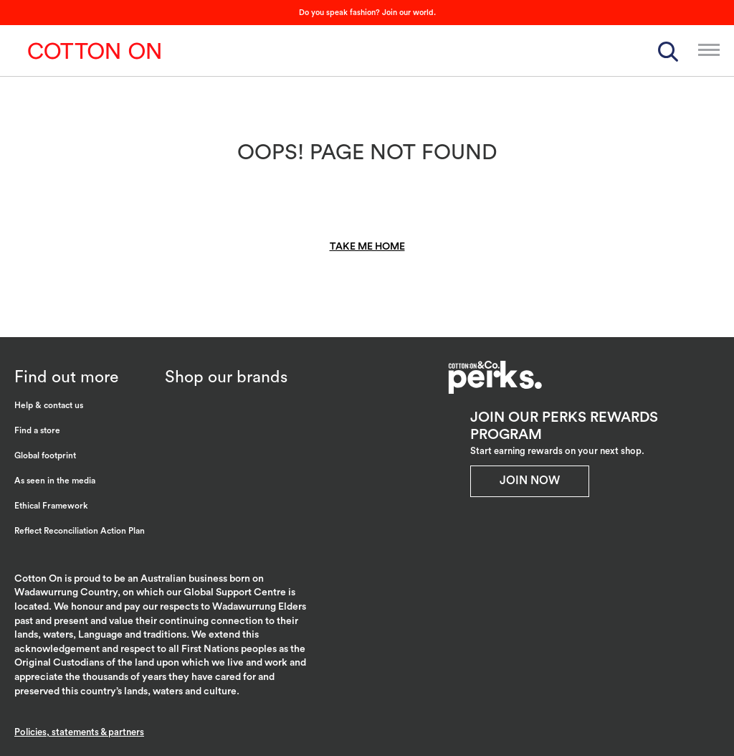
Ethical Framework (51, 505)
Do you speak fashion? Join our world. (367, 12)
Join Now (530, 480)
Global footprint (45, 455)
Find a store (37, 430)
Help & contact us (48, 405)
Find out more (66, 377)
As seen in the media (54, 480)
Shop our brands (226, 377)
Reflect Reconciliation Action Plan (79, 530)
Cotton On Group (94, 51)
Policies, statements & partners (79, 732)
